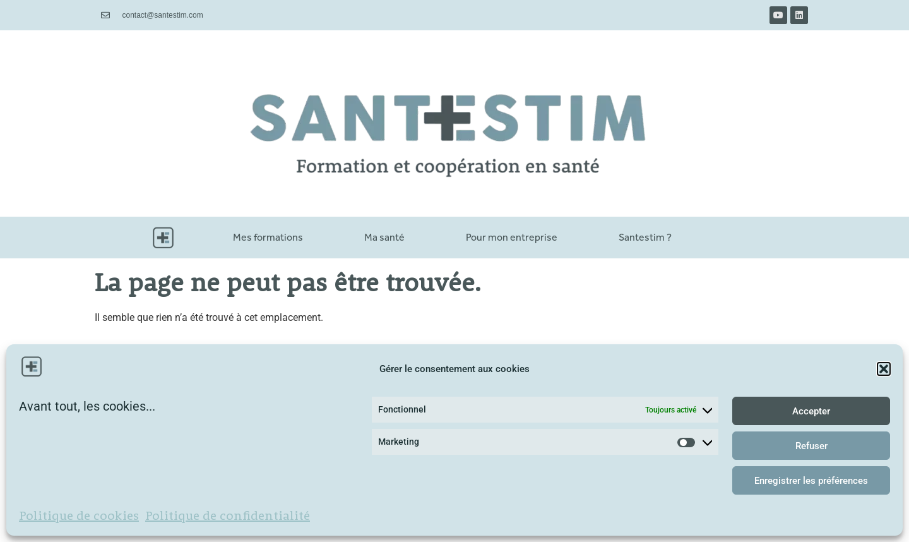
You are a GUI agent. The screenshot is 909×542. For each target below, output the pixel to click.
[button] (883, 369)
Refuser (811, 446)
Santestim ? (645, 237)
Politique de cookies (79, 516)
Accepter (811, 411)
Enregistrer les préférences (811, 480)
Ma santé (384, 237)
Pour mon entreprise (511, 237)
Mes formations (268, 237)
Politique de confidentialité (227, 516)
